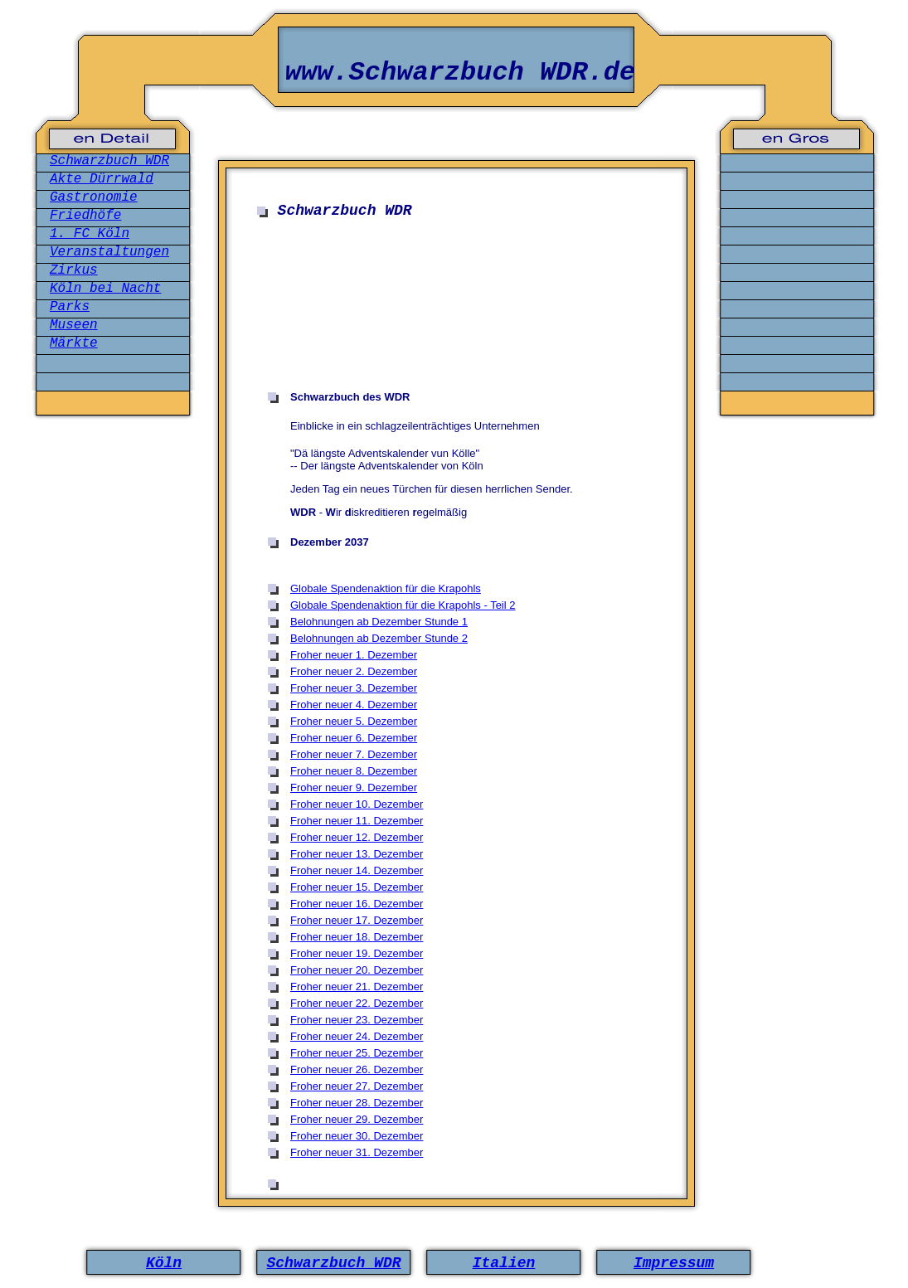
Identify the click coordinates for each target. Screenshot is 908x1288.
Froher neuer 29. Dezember (356, 1119)
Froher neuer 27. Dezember (356, 1086)
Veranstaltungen (109, 252)
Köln (164, 1263)
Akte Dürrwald (101, 179)
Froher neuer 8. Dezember (353, 771)
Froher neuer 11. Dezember (356, 820)
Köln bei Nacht (105, 288)
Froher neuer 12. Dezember (356, 837)
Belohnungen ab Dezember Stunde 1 (379, 621)
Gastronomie (94, 197)
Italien (504, 1263)
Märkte (74, 343)
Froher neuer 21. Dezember (356, 986)
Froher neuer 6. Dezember (353, 737)
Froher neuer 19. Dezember (356, 953)
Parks (70, 306)
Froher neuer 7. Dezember (353, 754)
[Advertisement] (460, 277)
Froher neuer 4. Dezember (353, 704)
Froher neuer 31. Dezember (356, 1152)
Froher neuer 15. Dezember (356, 887)
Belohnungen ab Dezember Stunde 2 (379, 638)
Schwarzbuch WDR (109, 160)
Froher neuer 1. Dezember (353, 655)
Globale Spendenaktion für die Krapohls (385, 588)
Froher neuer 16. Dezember (356, 903)
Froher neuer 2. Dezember (353, 671)
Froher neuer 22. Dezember (356, 1003)
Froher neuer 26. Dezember (356, 1069)
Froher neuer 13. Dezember (356, 854)
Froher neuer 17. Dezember (356, 920)
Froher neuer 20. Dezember (356, 970)
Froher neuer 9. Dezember (353, 787)
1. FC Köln (89, 233)
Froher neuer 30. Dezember (356, 1136)
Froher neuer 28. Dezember (356, 1102)
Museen (74, 325)
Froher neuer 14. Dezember (356, 870)
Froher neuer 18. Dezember (356, 937)
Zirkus (74, 270)
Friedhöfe (85, 215)
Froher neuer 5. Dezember (353, 721)
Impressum (674, 1263)
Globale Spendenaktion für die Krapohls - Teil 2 (403, 605)
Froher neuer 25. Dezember (356, 1053)
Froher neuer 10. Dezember (356, 804)
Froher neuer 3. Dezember (353, 688)
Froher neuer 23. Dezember (356, 1019)
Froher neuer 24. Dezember (356, 1036)
